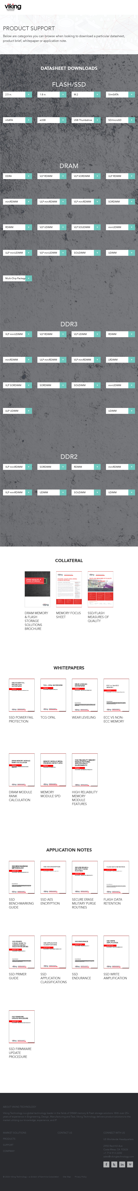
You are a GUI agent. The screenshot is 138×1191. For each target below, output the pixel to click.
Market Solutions (14, 1132)
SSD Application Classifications (53, 960)
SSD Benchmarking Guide (22, 885)
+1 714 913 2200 (112, 1153)
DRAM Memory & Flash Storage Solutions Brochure (37, 601)
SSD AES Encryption (53, 883)
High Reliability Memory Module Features (85, 779)
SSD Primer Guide (22, 958)
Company (9, 1151)
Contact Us (65, 1132)
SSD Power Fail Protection (22, 701)
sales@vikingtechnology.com (118, 1156)
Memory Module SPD (53, 775)
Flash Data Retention (116, 883)
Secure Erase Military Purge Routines (85, 885)
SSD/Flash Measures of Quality (100, 597)
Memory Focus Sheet (69, 595)
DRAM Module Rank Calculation (22, 777)
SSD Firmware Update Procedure (22, 1034)
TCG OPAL (53, 699)
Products (9, 1139)
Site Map (67, 1177)
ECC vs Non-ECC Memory (116, 701)
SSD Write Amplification (116, 958)
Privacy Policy (81, 1177)
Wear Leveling (85, 699)
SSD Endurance (85, 958)
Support (8, 1145)
